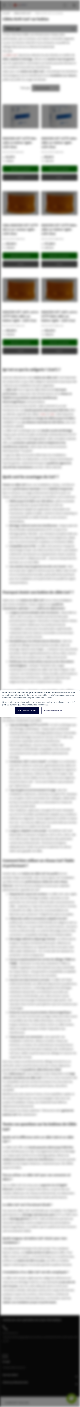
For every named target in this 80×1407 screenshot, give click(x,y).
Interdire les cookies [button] (53, 710)
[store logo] (20, 1)
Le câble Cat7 (10, 55)
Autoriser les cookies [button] (27, 710)
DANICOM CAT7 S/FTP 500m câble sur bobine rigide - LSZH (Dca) (59, 229)
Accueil (6, 13)
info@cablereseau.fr (14, 1367)
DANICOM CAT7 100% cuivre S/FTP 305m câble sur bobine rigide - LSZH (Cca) (20, 316)
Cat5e (43, 414)
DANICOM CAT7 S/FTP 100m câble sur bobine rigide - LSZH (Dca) (59, 142)
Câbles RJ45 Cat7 (22, 13)
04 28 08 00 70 (10, 1333)
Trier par (25, 87)
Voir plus (7, 51)
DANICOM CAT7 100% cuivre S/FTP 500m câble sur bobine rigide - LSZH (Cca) (59, 316)
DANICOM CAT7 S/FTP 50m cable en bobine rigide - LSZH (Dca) (19, 142)
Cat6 (51, 414)
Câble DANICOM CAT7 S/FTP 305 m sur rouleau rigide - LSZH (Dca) (20, 229)
